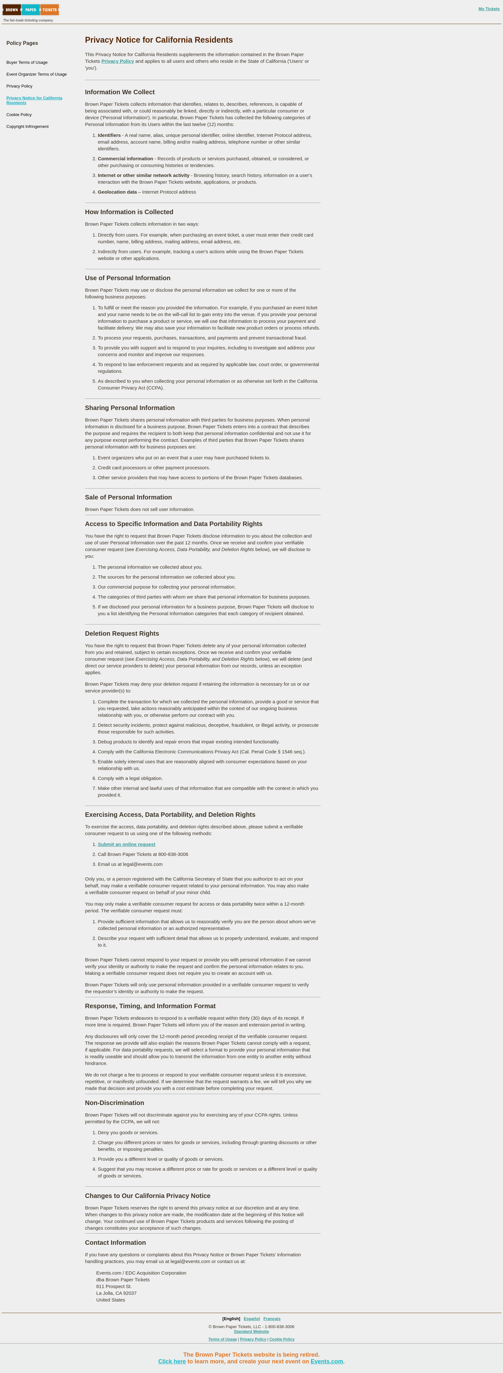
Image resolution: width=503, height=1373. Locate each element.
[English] (231, 1318)
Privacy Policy (19, 86)
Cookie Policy (19, 114)
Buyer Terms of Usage (26, 62)
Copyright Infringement (27, 126)
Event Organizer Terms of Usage (36, 74)
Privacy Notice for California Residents (34, 100)
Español (252, 1318)
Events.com (327, 1361)
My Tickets (489, 8)
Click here (172, 1361)
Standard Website (251, 1331)
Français (271, 1318)
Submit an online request (126, 844)
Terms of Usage (223, 1339)
